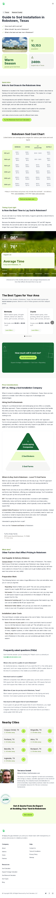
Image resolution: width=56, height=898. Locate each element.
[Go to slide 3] (27, 336)
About (3, 848)
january (46, 273)
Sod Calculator (6, 868)
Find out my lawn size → (28, 199)
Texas (6, 12)
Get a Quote (28, 815)
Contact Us (32, 848)
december (38, 273)
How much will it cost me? (13, 26)
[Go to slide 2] (26, 336)
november (29, 273)
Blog (3, 882)
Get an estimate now (28, 357)
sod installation (19, 193)
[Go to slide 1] (24, 336)
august (4, 273)
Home (3, 855)
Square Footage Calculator (9, 872)
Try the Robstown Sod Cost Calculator (17, 120)
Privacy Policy (33, 854)
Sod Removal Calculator (9, 875)
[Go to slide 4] (29, 336)
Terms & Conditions (35, 851)
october (21, 273)
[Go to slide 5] (30, 336)
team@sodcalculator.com (12, 657)
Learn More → (9, 330)
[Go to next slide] (52, 322)
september (13, 273)
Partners (4, 858)
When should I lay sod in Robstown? (17, 29)
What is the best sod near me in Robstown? (19, 32)
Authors (4, 851)
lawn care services (38, 193)
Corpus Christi (7, 561)
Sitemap (31, 857)
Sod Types (5, 878)
